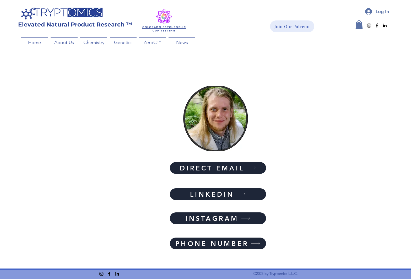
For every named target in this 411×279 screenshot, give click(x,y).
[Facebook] (377, 25)
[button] (64, 40)
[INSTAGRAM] (218, 218)
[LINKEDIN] (218, 194)
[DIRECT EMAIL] (218, 168)
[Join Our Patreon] (292, 26)
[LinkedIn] (384, 25)
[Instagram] (369, 25)
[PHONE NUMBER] (218, 243)
